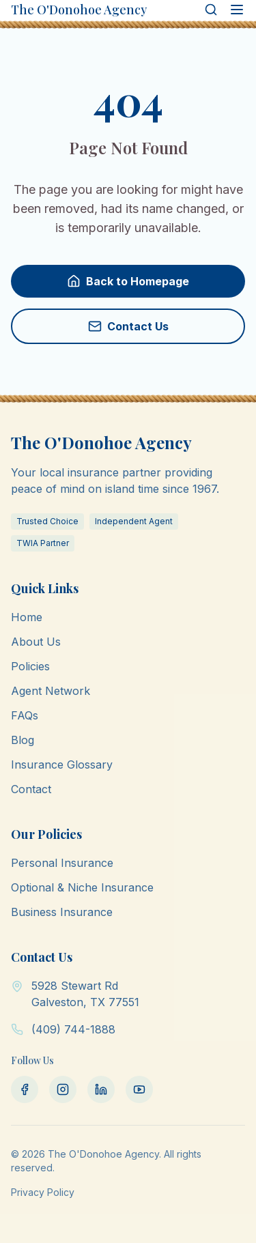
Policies (30, 666)
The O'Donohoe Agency (79, 9)
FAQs (24, 715)
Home (26, 617)
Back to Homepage (128, 281)
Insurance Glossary (62, 764)
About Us (36, 641)
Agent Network (50, 691)
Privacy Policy (42, 1192)
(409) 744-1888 (73, 1029)
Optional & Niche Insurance (82, 887)
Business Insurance (62, 912)
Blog (22, 740)
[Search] (211, 9)
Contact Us (128, 326)
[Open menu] (237, 9)
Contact (31, 789)
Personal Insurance (62, 863)
